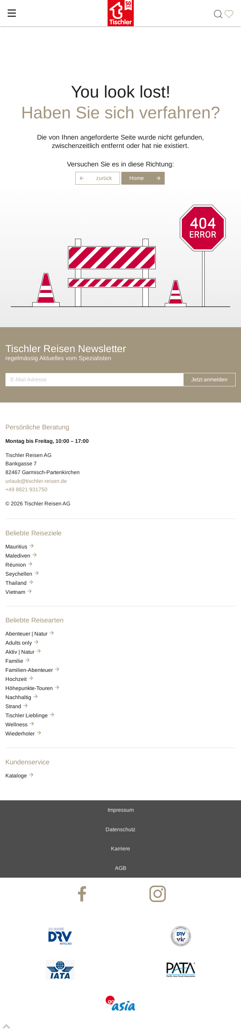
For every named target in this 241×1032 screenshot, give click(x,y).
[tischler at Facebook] (83, 893)
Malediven (21, 556)
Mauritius (20, 546)
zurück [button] (93, 178)
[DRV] (60, 944)
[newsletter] (94, 379)
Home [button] (147, 178)
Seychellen (22, 574)
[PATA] (181, 978)
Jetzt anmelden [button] (209, 379)
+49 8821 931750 (26, 489)
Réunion (19, 565)
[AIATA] (60, 978)
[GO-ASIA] (120, 1012)
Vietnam (19, 592)
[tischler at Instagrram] (158, 893)
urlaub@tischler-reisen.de (36, 481)
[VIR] (181, 944)
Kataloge (20, 775)
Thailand (19, 583)
